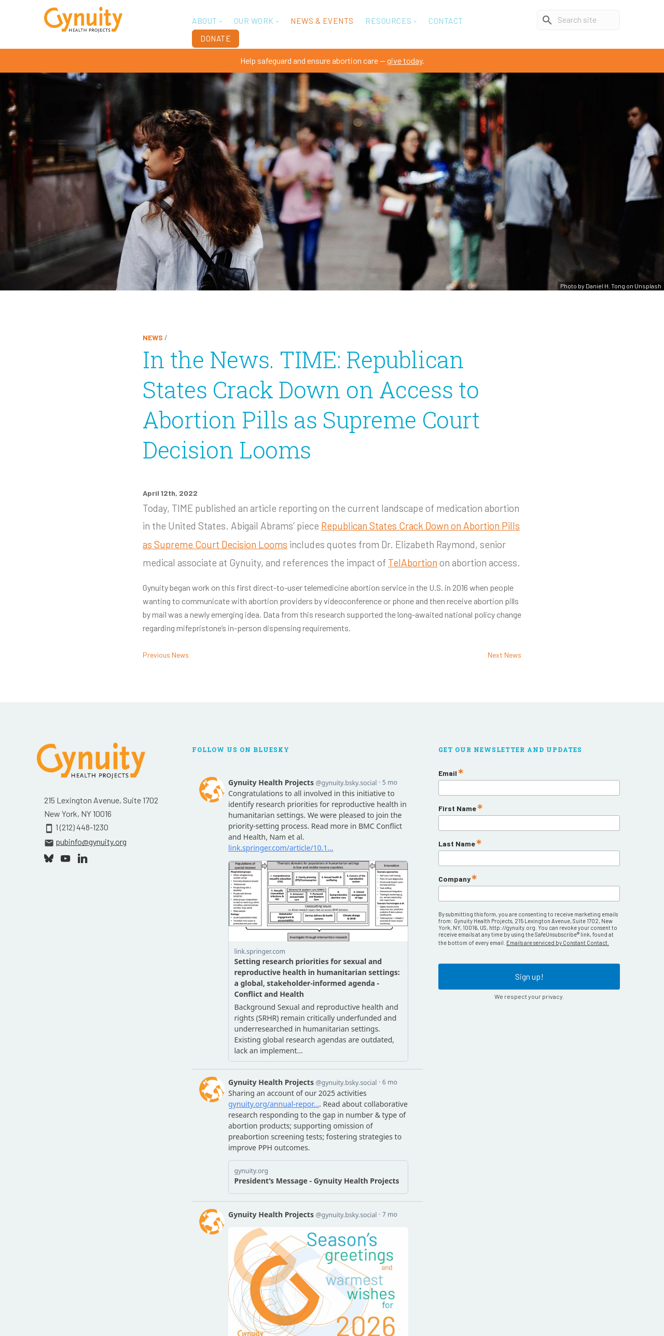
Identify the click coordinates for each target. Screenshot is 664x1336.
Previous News (166, 654)
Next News (504, 654)
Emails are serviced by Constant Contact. (557, 942)
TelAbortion (412, 562)
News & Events (322, 20)
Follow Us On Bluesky (240, 749)
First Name (457, 808)
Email (447, 773)
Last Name (456, 843)
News (153, 337)
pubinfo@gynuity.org (91, 841)
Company (454, 879)
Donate (215, 38)
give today (404, 60)
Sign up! (529, 971)
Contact (445, 20)
